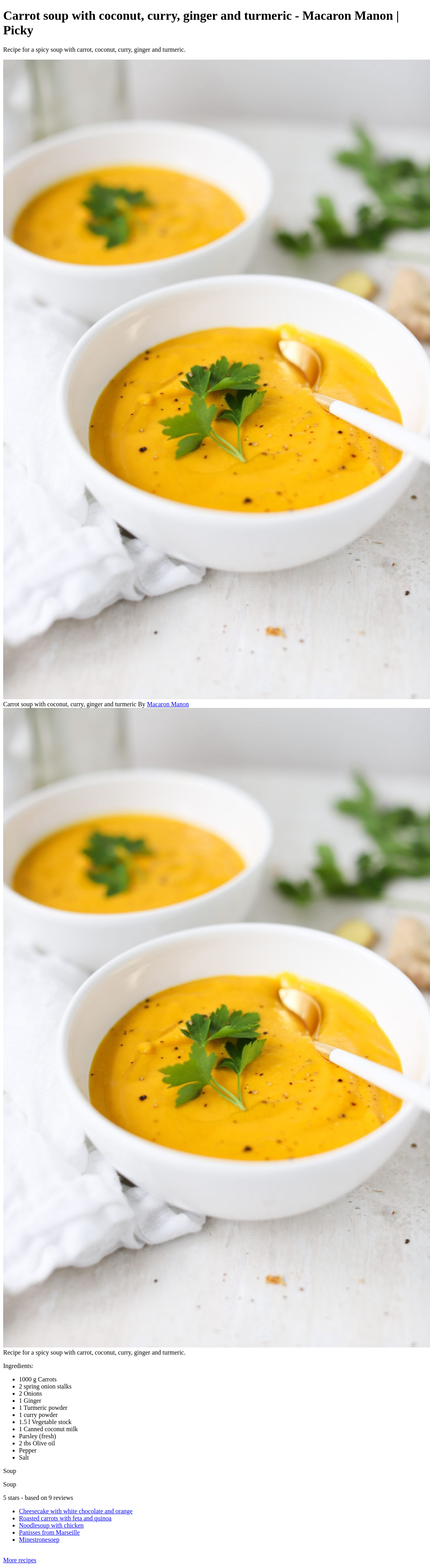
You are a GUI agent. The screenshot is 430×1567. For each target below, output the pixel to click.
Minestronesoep (39, 1539)
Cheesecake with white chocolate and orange (75, 1511)
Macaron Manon (168, 704)
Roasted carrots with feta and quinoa (65, 1518)
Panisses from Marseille (49, 1532)
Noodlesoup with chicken (51, 1525)
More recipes (19, 1560)
